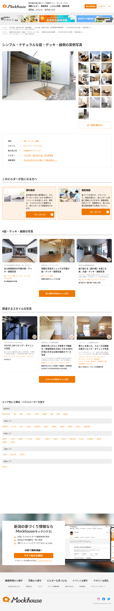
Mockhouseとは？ (14, 586)
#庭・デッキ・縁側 (31, 141)
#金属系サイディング (32, 151)
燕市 (21, 426)
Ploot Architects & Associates (13, 342)
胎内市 (46, 426)
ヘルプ (40, 586)
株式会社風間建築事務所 (86, 265)
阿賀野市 (37, 426)
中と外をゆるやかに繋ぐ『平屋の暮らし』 (79, 27)
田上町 (81, 439)
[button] (40, 214)
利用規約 (82, 586)
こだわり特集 (55, 6)
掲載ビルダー (33, 6)
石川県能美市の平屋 (10, 281)
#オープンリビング (99, 357)
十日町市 (47, 439)
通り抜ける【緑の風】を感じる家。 (90, 283)
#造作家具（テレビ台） (85, 364)
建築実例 (44, 6)
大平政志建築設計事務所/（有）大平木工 (17, 265)
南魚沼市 (72, 439)
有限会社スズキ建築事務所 (50, 342)
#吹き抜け (93, 361)
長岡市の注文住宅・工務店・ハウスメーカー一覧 (24, 32)
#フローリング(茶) (83, 361)
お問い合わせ (69, 586)
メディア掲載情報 (53, 586)
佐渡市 (4, 467)
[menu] (109, 6)
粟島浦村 (87, 426)
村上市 (14, 426)
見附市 (55, 439)
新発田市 (5, 426)
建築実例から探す (14, 580)
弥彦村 (62, 426)
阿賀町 (70, 426)
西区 (58, 414)
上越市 (4, 454)
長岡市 (4, 439)
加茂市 (38, 439)
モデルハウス (49, 10)
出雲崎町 (90, 439)
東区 (21, 414)
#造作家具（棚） (102, 361)
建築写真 (65, 6)
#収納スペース (45, 363)
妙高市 (22, 454)
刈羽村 (12, 442)
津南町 (4, 442)
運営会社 (29, 586)
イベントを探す (80, 580)
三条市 (12, 439)
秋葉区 (44, 414)
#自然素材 (97, 359)
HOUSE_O (7, 359)
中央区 (28, 414)
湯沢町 (99, 439)
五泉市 (28, 426)
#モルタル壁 (7, 278)
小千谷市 (29, 439)
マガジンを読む (101, 580)
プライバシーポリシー (98, 586)
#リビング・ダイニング (11, 356)
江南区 (36, 414)
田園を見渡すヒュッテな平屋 (50, 279)
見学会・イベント (35, 10)
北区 (14, 414)
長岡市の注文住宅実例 (48, 32)
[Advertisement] (57, 493)
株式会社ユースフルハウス (50, 265)
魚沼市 (63, 439)
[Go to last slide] (2, 18)
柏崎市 (20, 439)
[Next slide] (111, 18)
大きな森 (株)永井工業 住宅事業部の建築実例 (49, 27)
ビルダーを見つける (57, 580)
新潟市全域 (6, 414)
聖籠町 (54, 426)
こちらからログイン (44, 560)
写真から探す (35, 580)
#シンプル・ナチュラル (33, 146)
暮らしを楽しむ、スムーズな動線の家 (90, 367)
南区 (51, 414)
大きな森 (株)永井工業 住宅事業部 (20, 27)
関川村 (78, 426)
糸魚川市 (13, 454)
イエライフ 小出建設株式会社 (88, 342)
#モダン (68, 363)
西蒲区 (65, 414)
